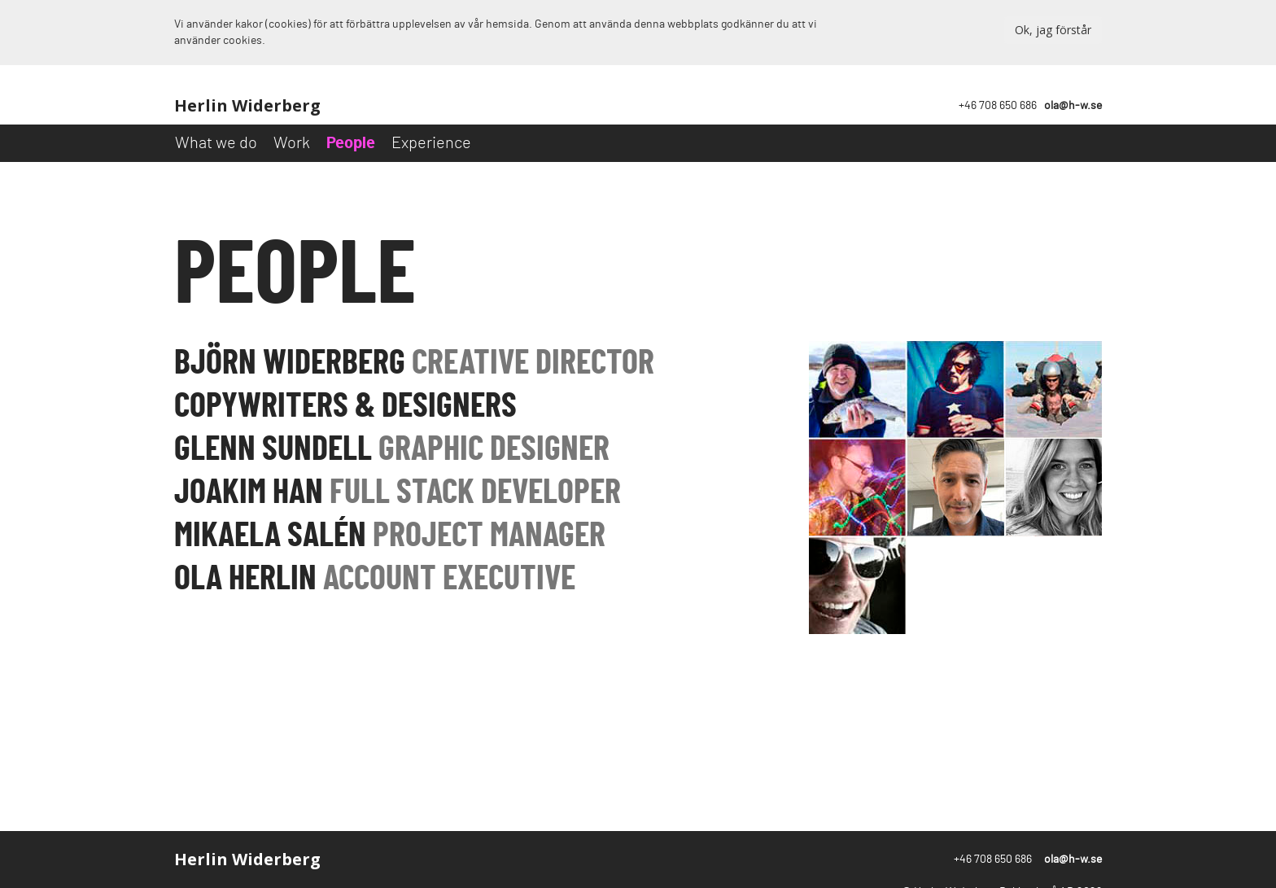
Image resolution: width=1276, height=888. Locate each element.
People (350, 143)
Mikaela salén (389, 535)
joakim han (397, 492)
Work (291, 143)
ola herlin (374, 579)
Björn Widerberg (414, 363)
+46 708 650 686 (998, 106)
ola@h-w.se (1073, 106)
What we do (216, 143)
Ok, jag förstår (1053, 29)
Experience (431, 143)
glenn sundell (392, 449)
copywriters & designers (345, 406)
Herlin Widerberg (247, 105)
